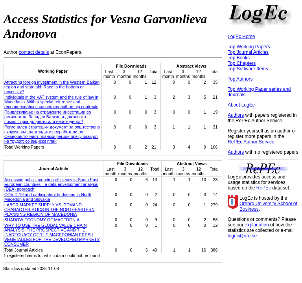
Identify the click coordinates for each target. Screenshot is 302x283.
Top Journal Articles (248, 52)
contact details (34, 52)
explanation (257, 225)
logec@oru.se (242, 236)
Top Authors (240, 79)
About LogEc (241, 105)
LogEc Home (241, 36)
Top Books (239, 58)
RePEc (263, 188)
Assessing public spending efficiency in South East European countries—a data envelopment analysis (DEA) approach (51, 184)
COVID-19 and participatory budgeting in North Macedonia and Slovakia (47, 197)
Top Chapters (242, 63)
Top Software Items (248, 69)
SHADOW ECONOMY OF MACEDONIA (41, 219)
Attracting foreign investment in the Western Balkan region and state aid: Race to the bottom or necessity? (51, 87)
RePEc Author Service (251, 142)
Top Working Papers (249, 47)
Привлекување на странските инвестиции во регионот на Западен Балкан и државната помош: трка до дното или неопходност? (47, 117)
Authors (236, 115)
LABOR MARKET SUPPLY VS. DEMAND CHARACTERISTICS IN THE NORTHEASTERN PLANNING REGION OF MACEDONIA (49, 209)
